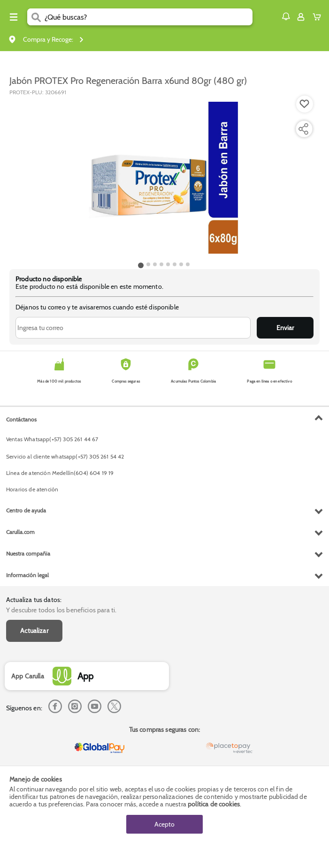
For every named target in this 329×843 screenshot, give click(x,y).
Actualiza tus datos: (33, 599)
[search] (148, 16)
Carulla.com (20, 531)
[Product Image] (164, 178)
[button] (286, 16)
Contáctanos (21, 419)
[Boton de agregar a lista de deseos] (304, 104)
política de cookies (214, 804)
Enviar (285, 328)
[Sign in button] (301, 17)
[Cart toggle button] (319, 17)
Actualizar (34, 630)
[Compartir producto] (303, 128)
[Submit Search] (36, 16)
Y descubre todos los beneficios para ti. (61, 610)
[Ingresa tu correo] (133, 328)
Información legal (27, 575)
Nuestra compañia (28, 553)
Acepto (164, 824)
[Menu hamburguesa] (13, 16)
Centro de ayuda (26, 510)
